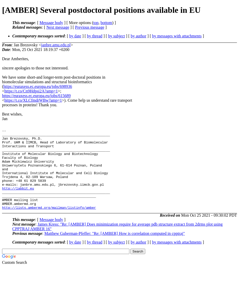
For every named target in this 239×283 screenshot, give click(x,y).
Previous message (89, 27)
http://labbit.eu (18, 200)
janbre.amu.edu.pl (56, 45)
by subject (116, 36)
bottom (106, 22)
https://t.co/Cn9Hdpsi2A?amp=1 (31, 91)
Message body (51, 22)
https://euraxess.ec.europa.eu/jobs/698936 (37, 86)
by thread (94, 36)
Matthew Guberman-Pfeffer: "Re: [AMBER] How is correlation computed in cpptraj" (114, 249)
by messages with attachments (177, 36)
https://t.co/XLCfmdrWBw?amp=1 (33, 100)
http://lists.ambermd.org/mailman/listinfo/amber (49, 223)
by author (138, 36)
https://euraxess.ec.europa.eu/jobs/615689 (36, 95)
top (95, 22)
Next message (57, 27)
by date (75, 36)
